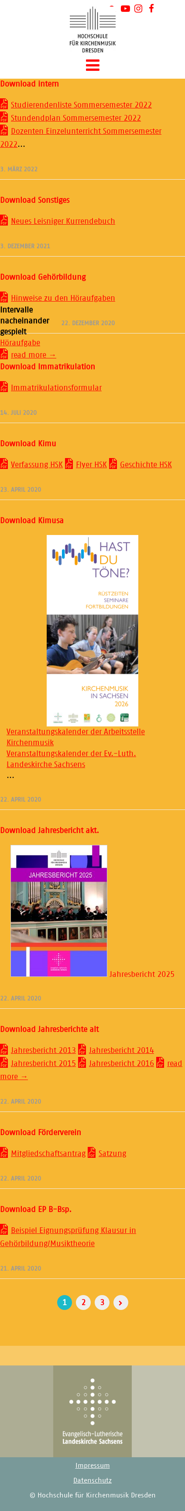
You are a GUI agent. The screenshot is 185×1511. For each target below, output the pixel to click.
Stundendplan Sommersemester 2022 (76, 118)
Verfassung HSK (37, 464)
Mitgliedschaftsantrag (48, 1153)
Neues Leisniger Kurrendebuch (63, 221)
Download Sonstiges (34, 200)
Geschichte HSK (146, 464)
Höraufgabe (20, 342)
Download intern (29, 84)
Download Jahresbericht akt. (49, 830)
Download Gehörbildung (43, 277)
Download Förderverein (40, 1132)
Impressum (92, 1465)
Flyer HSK (91, 464)
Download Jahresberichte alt (49, 1029)
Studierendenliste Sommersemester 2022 (81, 105)
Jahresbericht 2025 (92, 974)
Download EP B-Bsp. (36, 1209)
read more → (33, 355)
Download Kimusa (32, 520)
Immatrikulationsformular (56, 387)
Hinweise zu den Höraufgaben (63, 298)
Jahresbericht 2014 (121, 1050)
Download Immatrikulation (47, 366)
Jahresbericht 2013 (43, 1050)
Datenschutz (92, 1480)
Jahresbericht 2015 (43, 1063)
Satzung (112, 1153)
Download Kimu (28, 443)
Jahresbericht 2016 (121, 1063)
